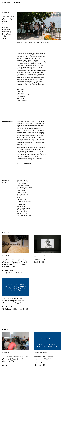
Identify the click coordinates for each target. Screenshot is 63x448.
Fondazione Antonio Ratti (11, 2)
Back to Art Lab (7, 6)
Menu (60, 2)
